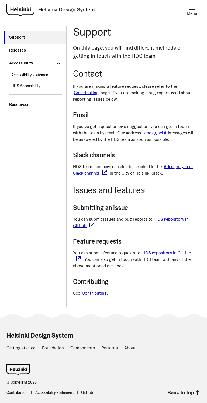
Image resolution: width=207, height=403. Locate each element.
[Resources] (35, 104)
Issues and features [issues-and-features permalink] (113, 190)
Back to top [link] (184, 392)
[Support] (35, 37)
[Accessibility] (35, 63)
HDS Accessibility (25, 85)
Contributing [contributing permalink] (95, 281)
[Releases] (35, 50)
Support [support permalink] (96, 32)
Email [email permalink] (85, 115)
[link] (20, 10)
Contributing (86, 92)
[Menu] (192, 10)
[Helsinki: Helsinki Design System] (66, 10)
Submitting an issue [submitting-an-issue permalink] (105, 207)
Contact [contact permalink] (92, 73)
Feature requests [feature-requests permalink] (101, 241)
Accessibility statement (30, 75)
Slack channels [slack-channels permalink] (98, 155)
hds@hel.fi (156, 133)
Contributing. (95, 293)
